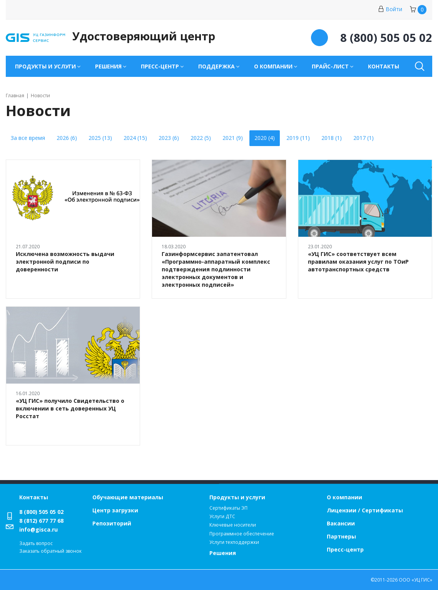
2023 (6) (169, 137)
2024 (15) (135, 137)
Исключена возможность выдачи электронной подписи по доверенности (65, 261)
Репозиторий (111, 523)
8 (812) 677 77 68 (41, 520)
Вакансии (341, 523)
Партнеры (341, 536)
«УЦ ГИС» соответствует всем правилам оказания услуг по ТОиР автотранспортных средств (358, 261)
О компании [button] (273, 66)
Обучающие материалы (127, 497)
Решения (222, 553)
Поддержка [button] (216, 66)
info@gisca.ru (38, 529)
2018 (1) (331, 137)
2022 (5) (201, 137)
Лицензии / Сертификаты (365, 510)
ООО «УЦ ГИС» (415, 580)
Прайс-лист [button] (330, 66)
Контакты (383, 66)
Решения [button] (108, 66)
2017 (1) (363, 137)
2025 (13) (100, 137)
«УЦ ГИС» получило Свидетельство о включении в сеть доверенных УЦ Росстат (70, 408)
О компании (344, 497)
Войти (390, 9)
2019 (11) (298, 137)
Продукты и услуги (237, 497)
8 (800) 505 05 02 (41, 511)
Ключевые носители (232, 525)
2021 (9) (232, 137)
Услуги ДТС (222, 516)
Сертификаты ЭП (228, 508)
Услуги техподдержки (234, 542)
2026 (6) (67, 137)
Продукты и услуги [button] (45, 66)
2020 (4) (264, 137)
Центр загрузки (115, 510)
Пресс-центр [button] (160, 66)
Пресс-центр (345, 549)
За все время (28, 137)
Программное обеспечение (241, 533)
